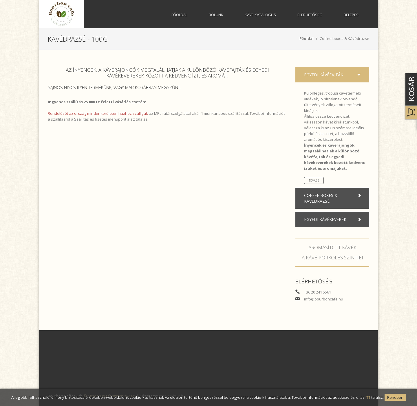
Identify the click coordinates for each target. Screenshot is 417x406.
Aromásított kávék (332, 247)
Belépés (351, 14)
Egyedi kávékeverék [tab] (333, 219)
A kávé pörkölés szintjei (332, 257)
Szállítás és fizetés (90, 119)
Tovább (314, 180)
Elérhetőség (309, 14)
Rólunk (216, 14)
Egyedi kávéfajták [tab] (333, 75)
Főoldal (179, 14)
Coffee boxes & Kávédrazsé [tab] (333, 198)
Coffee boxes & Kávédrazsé (344, 38)
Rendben (395, 397)
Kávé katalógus (260, 14)
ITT (367, 397)
